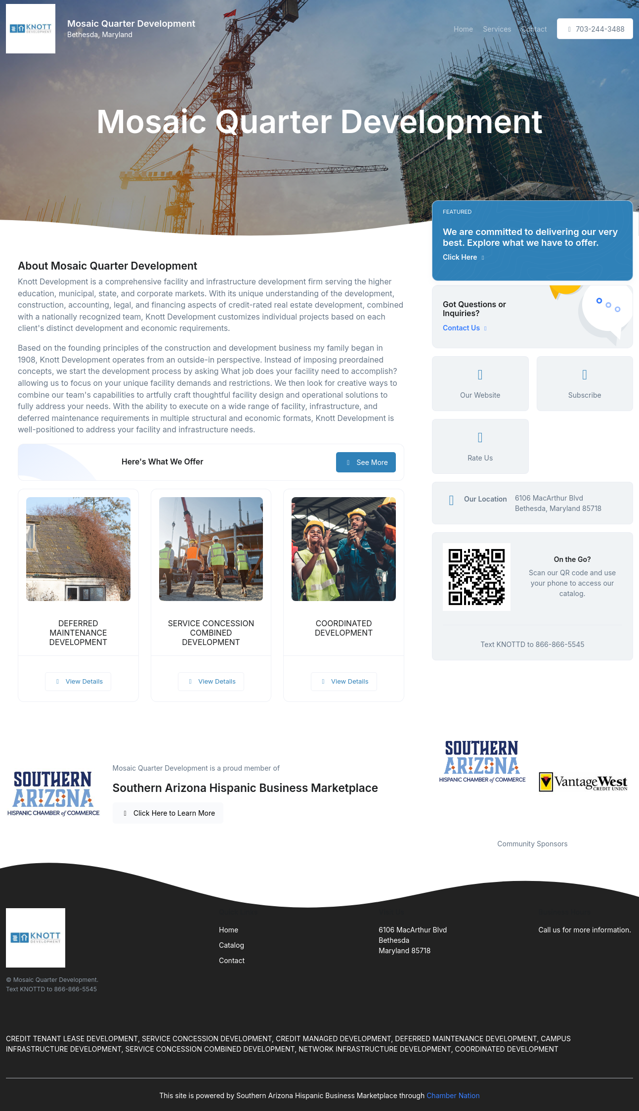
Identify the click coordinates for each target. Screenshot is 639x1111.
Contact (534, 29)
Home (463, 29)
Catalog (231, 945)
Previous (424, 782)
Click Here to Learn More (168, 813)
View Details (78, 681)
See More (366, 462)
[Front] (32, 28)
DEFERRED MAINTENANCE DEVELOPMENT (78, 633)
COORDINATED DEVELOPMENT (344, 628)
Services (497, 29)
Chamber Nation (453, 1095)
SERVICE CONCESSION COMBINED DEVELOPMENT (211, 633)
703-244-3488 (595, 29)
